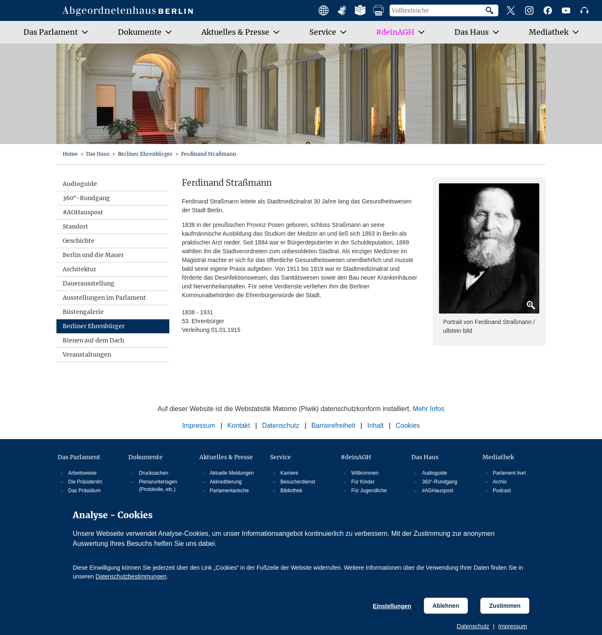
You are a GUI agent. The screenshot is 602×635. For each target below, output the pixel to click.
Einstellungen (392, 606)
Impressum (512, 626)
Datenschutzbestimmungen (130, 576)
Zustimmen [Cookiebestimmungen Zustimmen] (504, 605)
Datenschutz (473, 626)
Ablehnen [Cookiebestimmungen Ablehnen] (446, 605)
